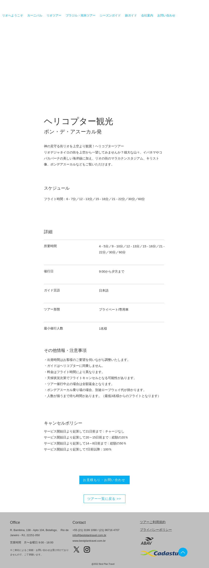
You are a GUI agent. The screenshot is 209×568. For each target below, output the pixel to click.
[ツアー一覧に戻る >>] (104, 498)
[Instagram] (87, 549)
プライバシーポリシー (156, 529)
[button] (104, 67)
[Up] (182, 552)
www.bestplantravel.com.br (89, 540)
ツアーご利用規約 (152, 522)
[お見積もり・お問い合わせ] (104, 480)
